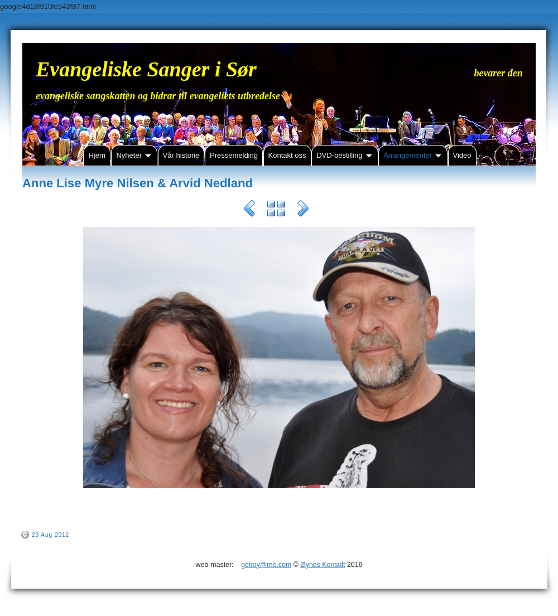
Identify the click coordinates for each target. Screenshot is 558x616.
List (276, 210)
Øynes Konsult (322, 565)
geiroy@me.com (266, 565)
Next (303, 210)
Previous (249, 210)
